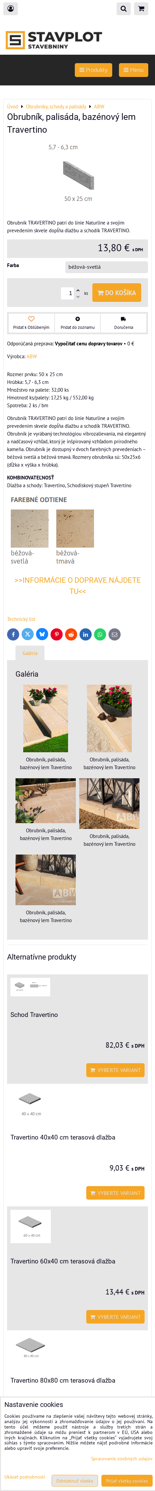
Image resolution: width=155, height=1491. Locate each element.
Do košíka (116, 292)
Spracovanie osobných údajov (122, 1458)
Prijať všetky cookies (127, 1480)
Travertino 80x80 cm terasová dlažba (62, 1380)
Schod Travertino (34, 1015)
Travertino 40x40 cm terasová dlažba (62, 1137)
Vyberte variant (115, 1070)
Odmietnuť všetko (74, 1480)
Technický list (21, 619)
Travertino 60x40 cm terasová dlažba (62, 1261)
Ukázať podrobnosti (24, 1477)
